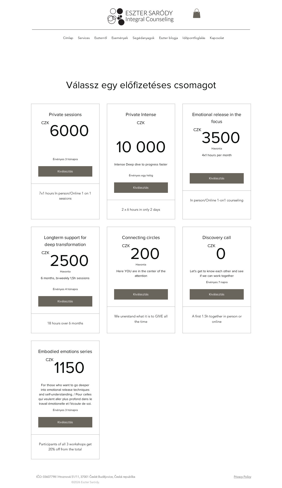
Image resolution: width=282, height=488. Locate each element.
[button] (197, 13)
